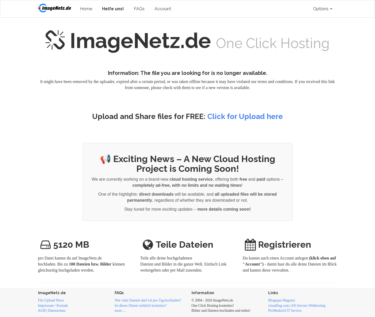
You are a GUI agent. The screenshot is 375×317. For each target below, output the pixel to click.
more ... (120, 311)
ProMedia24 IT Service (285, 311)
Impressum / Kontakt (53, 306)
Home (86, 8)
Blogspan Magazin (281, 300)
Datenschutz (57, 311)
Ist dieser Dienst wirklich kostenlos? (141, 306)
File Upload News (51, 300)
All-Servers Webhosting (308, 306)
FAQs (139, 8)
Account (163, 8)
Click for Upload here (245, 116)
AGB (42, 311)
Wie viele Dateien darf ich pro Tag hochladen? (148, 300)
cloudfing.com (278, 306)
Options (322, 8)
